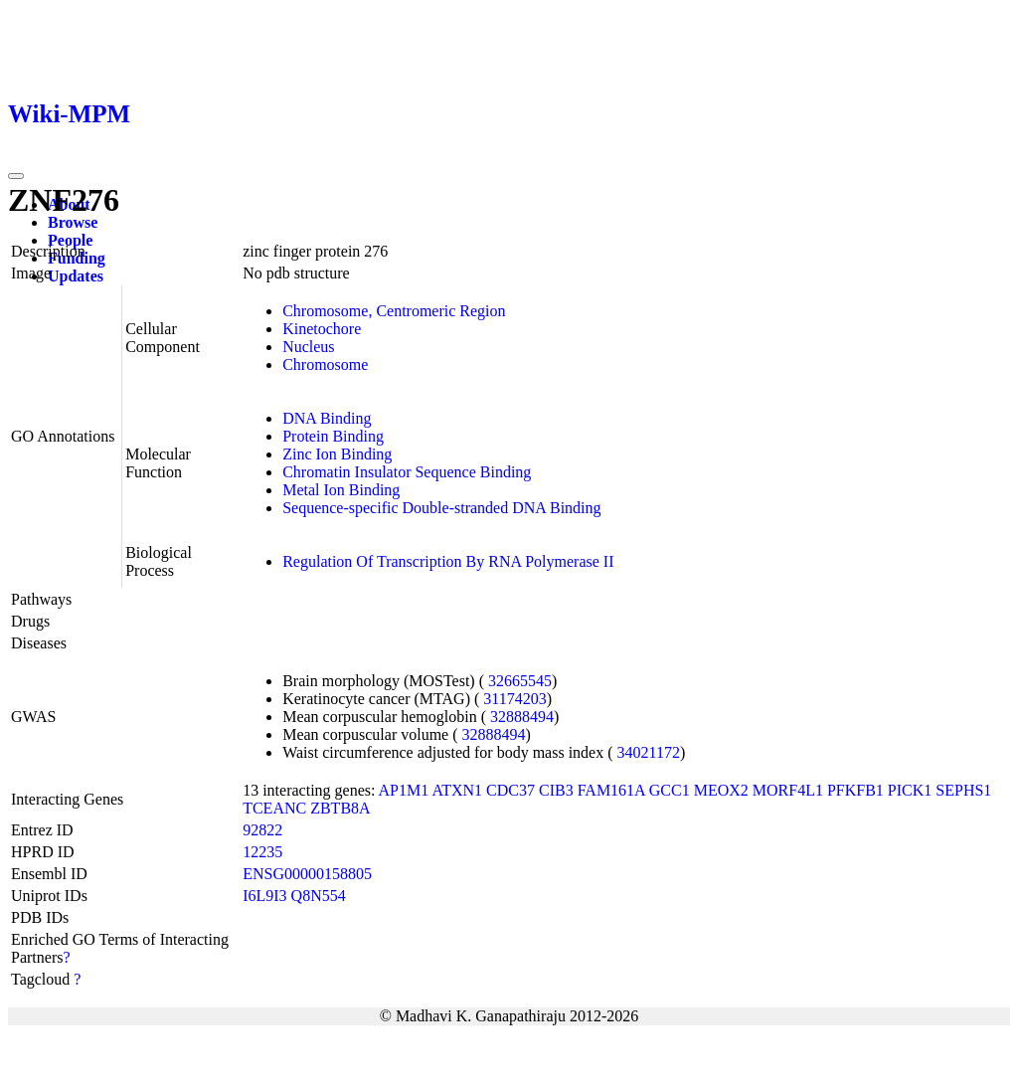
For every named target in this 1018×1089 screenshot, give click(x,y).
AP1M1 (404, 790)
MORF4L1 (788, 790)
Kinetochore (321, 328)
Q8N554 (318, 895)
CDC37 (510, 790)
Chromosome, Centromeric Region (393, 310)
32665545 (520, 680)
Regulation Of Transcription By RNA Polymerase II (447, 561)
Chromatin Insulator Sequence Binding (406, 471)
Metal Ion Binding (341, 489)
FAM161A (611, 790)
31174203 (514, 698)
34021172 (648, 752)
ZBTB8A (340, 808)
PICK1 (910, 790)
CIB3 (556, 790)
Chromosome (325, 364)
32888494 (522, 716)
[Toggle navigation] (16, 176)
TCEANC (274, 808)
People (70, 240)
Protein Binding (333, 436)
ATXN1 (456, 790)
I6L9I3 (264, 895)
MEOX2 (721, 790)
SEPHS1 (963, 790)
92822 (262, 829)
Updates (75, 276)
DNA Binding (326, 418)
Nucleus (308, 346)
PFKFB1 (855, 790)
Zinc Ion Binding (337, 454)
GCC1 (669, 790)
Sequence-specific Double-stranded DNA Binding (441, 507)
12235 (262, 851)
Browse (72, 222)
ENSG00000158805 (307, 873)
